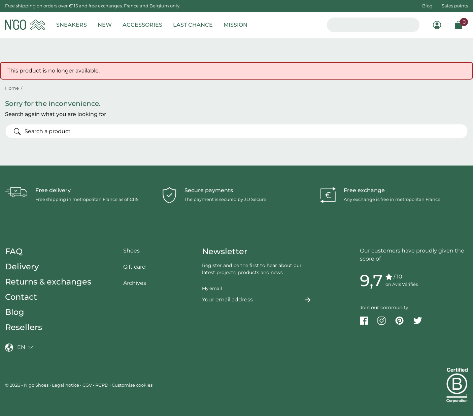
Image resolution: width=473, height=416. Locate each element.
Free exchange (364, 190)
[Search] (236, 131)
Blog (427, 5)
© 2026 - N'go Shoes (27, 385)
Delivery (22, 266)
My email (212, 288)
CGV (87, 385)
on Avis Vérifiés (401, 284)
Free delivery (53, 190)
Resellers (23, 327)
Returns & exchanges (48, 282)
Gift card (134, 267)
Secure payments (208, 190)
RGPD (101, 385)
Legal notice (65, 385)
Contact (21, 297)
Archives (134, 283)
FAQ (14, 251)
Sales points (455, 5)
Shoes (131, 250)
